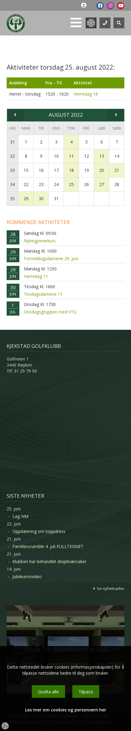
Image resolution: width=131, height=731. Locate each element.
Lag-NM (20, 516)
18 (71, 170)
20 (101, 170)
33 (12, 170)
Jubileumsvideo (27, 576)
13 (101, 156)
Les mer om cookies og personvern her (65, 710)
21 (116, 170)
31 (12, 142)
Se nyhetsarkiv (110, 588)
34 (12, 184)
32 (12, 156)
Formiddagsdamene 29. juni (51, 258)
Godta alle (48, 691)
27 (101, 184)
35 (12, 198)
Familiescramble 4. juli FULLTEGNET (48, 546)
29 (26, 198)
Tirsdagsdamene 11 (43, 294)
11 (71, 156)
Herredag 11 (36, 276)
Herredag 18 (86, 94)
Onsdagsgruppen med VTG (50, 312)
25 (71, 184)
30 (41, 198)
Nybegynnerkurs (40, 241)
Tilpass (85, 691)
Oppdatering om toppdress (38, 531)
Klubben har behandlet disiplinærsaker (49, 561)
